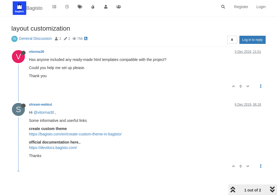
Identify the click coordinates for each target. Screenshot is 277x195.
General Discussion (35, 38)
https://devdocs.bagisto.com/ (53, 147)
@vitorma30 (44, 112)
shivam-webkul (40, 104)
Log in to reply (252, 40)
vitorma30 (36, 52)
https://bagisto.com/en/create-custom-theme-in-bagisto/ (75, 134)
